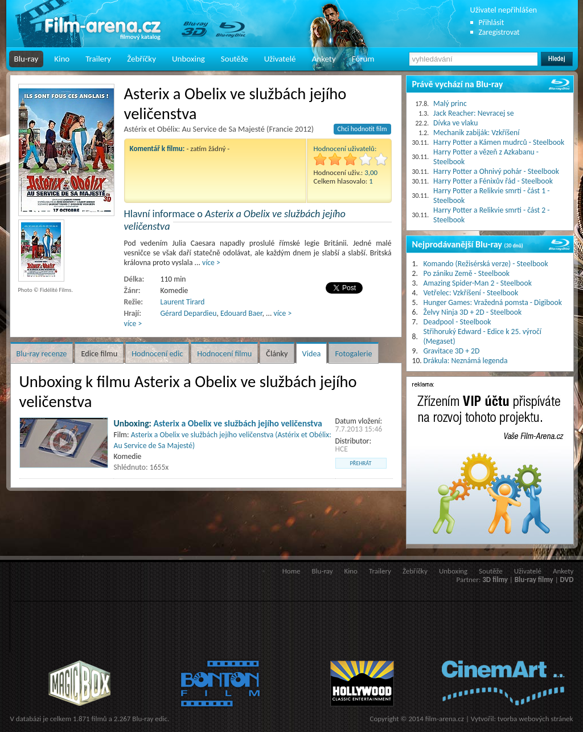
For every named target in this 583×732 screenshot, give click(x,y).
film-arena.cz (444, 718)
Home (291, 571)
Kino (61, 59)
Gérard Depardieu (189, 313)
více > (211, 262)
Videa (311, 353)
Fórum (363, 59)
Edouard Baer (241, 313)
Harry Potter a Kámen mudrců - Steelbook (498, 142)
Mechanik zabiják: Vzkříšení (476, 132)
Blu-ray (26, 59)
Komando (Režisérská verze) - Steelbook (486, 264)
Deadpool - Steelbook (457, 322)
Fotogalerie (353, 353)
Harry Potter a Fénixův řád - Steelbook (493, 181)
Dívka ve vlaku (455, 123)
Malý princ (450, 103)
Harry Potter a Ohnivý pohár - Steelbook (496, 171)
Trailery (98, 59)
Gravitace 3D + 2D (452, 351)
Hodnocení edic (157, 353)
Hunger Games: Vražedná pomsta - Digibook (493, 302)
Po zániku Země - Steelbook (467, 273)
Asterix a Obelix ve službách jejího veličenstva (238, 423)
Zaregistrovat (499, 32)
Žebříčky (141, 59)
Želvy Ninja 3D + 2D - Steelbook (473, 312)
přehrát (361, 463)
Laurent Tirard (183, 302)
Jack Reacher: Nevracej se (473, 113)
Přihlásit (491, 22)
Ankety (324, 59)
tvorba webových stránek (535, 718)
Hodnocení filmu (224, 353)
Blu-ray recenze (42, 353)
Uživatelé (280, 59)
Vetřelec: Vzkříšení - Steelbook (471, 293)
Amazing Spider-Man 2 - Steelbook (478, 283)
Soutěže (234, 59)
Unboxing (188, 59)
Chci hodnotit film (362, 129)
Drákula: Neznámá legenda (466, 360)
